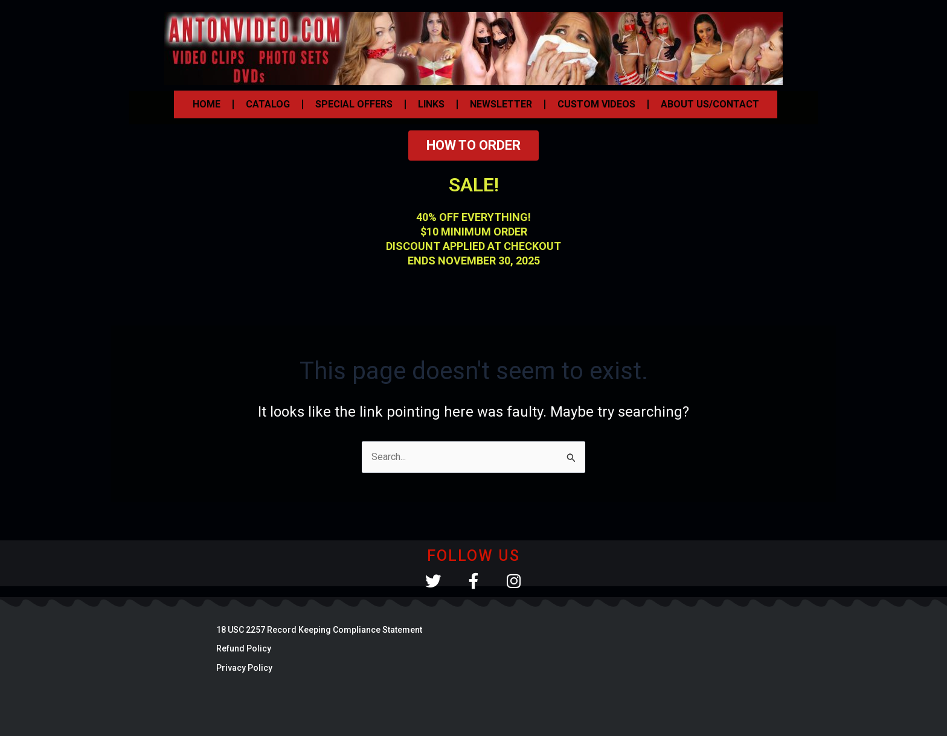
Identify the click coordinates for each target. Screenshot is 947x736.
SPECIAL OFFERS (354, 104)
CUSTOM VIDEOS (596, 104)
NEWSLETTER (501, 104)
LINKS (431, 104)
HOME (206, 104)
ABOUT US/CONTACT (710, 104)
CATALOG (268, 104)
